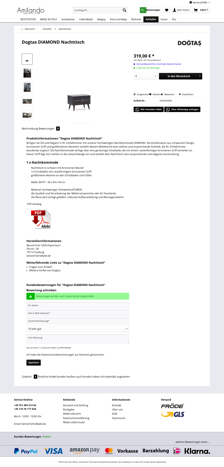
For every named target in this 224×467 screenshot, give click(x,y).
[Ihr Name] (77, 305)
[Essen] (164, 19)
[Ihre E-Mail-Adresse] (77, 313)
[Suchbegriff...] (100, 10)
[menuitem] (100, 11)
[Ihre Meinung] (77, 339)
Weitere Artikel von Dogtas (43, 270)
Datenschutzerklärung (76, 418)
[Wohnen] (136, 19)
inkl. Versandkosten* (152, 60)
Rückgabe (68, 409)
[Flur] (174, 19)
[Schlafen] (151, 19)
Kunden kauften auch (69, 376)
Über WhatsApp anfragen (182, 109)
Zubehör (30, 376)
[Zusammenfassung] (77, 321)
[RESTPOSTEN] (28, 19)
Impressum (118, 418)
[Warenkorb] (201, 10)
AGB (114, 413)
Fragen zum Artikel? (39, 267)
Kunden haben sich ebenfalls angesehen (106, 376)
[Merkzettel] (166, 10)
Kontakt (116, 405)
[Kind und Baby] (118, 19)
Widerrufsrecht (72, 413)
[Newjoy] (101, 19)
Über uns (117, 409)
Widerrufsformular (74, 422)
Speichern (33, 362)
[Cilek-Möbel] (86, 19)
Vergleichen (141, 94)
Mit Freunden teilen (148, 109)
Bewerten (168, 94)
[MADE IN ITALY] (48, 19)
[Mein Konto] (181, 10)
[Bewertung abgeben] (77, 329)
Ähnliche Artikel (47, 376)
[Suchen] (124, 10)
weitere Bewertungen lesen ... (193, 442)
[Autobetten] (68, 19)
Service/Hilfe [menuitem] (198, 2)
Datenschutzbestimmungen (57, 354)
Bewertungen (49, 128)
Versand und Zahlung (75, 405)
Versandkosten (124, 462)
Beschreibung (30, 128)
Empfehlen (186, 94)
